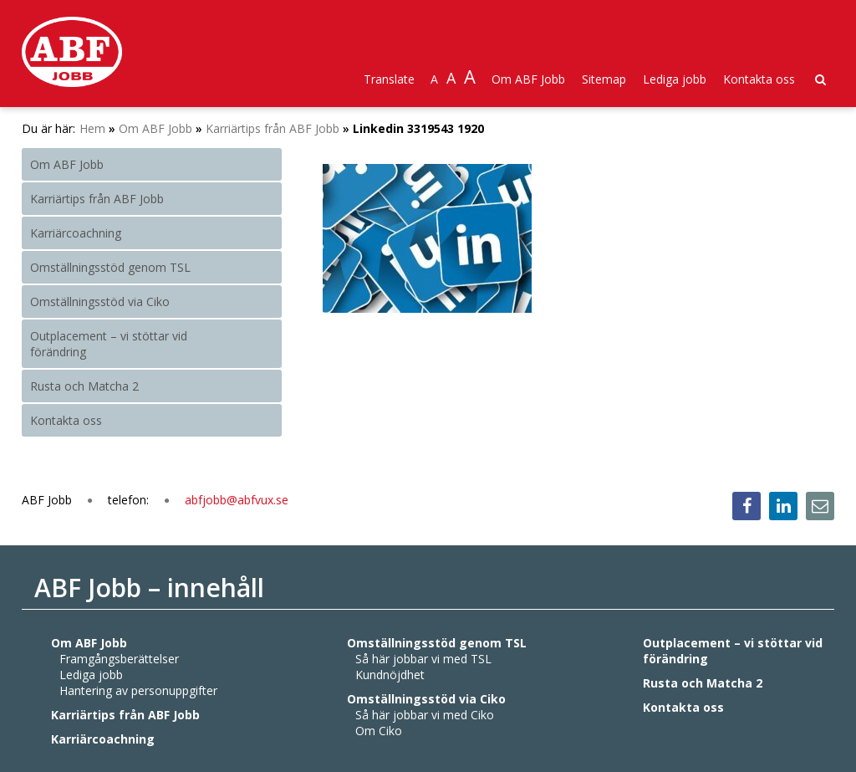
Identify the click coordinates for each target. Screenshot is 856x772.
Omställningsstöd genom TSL (110, 267)
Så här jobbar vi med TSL (423, 659)
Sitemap (604, 79)
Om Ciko (378, 731)
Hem (92, 128)
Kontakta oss (759, 79)
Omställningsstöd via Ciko (100, 301)
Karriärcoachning (75, 233)
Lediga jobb (674, 79)
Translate (389, 79)
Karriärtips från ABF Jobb (272, 128)
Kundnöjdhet (390, 675)
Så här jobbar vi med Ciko (424, 715)
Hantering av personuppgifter (138, 690)
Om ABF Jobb (528, 79)
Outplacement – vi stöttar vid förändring (108, 344)
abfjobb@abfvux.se (236, 500)
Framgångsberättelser (119, 659)
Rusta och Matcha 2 (84, 386)
